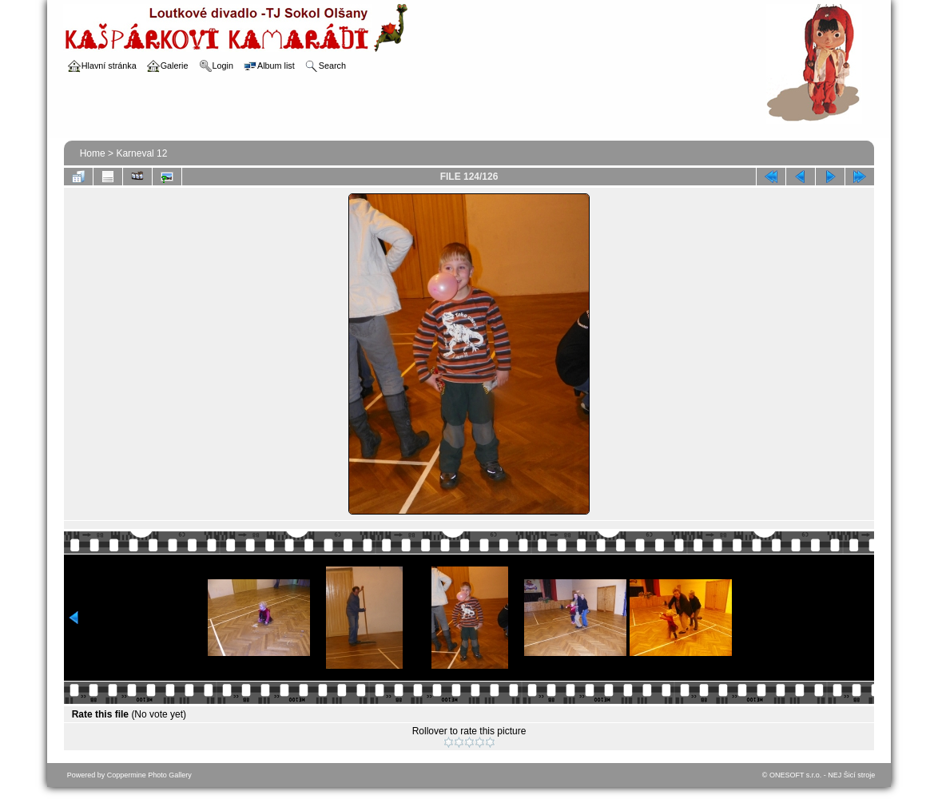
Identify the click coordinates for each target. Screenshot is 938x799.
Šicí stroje (860, 775)
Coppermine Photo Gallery (149, 775)
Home (92, 153)
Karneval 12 (141, 153)
